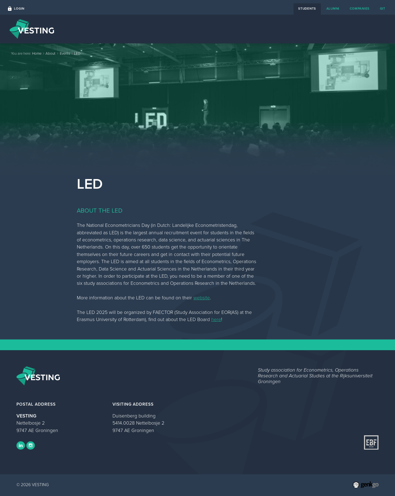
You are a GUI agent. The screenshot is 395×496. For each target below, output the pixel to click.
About (314, 28)
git (382, 8)
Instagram (30, 445)
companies (360, 8)
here (216, 319)
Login (19, 8)
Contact (289, 28)
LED (77, 53)
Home (197, 28)
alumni (332, 8)
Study (337, 28)
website (201, 297)
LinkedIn (20, 445)
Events (220, 28)
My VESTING (366, 28)
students (307, 8)
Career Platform (254, 28)
